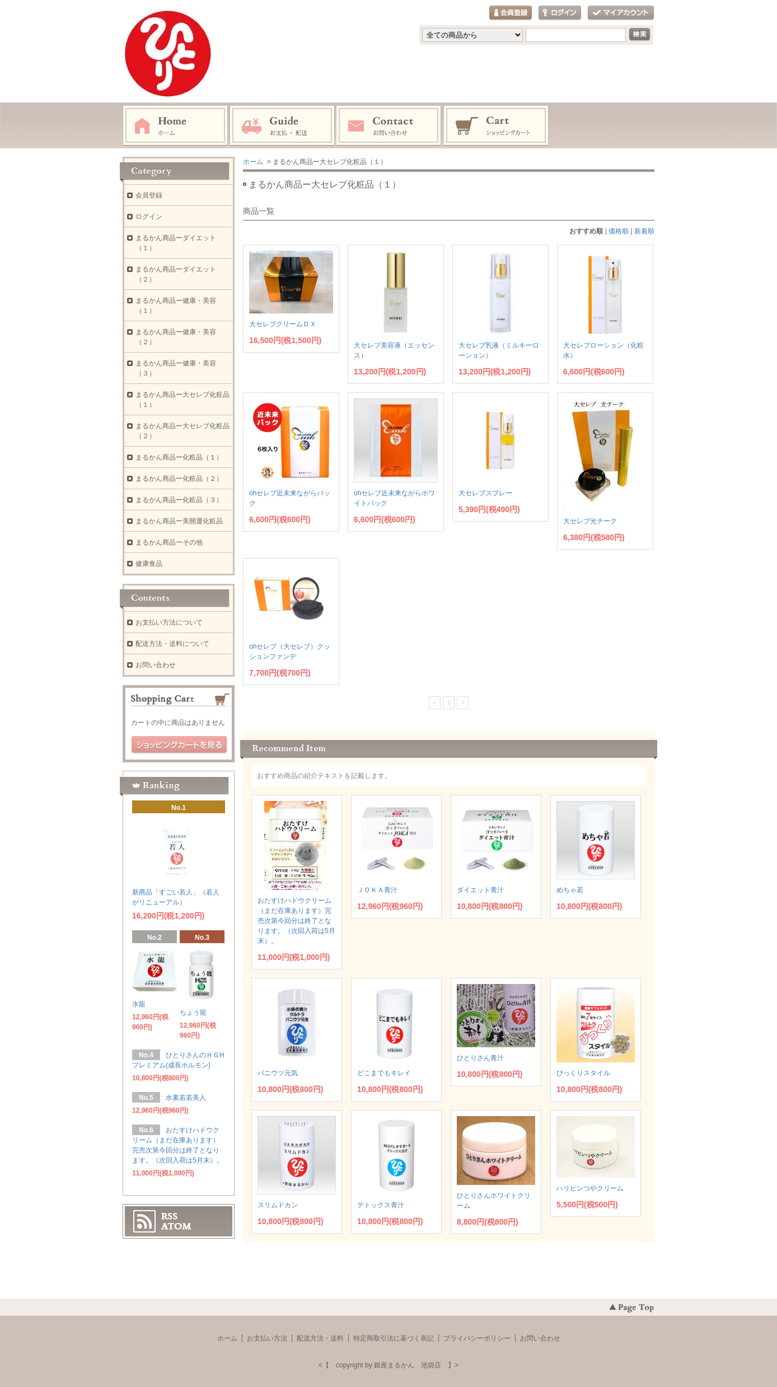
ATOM (176, 1226)
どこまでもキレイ (384, 1073)
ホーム (175, 126)
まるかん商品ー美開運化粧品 (179, 521)
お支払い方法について (169, 622)
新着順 (644, 231)
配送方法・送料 (320, 1338)
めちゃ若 (569, 890)
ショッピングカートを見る (179, 745)
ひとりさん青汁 (480, 1058)
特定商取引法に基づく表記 (393, 1338)
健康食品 (148, 564)
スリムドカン (278, 1205)
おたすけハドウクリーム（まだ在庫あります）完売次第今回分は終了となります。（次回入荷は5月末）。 (296, 921)
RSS (169, 1216)
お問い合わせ (389, 126)
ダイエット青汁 (480, 890)
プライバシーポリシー (477, 1338)
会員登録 (510, 13)
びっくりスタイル (583, 1073)
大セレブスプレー (485, 493)
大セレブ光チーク (590, 521)
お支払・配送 (282, 126)
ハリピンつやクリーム (590, 1188)
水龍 (139, 1004)
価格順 (619, 231)
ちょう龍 (193, 1012)
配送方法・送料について (172, 644)
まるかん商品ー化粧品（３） (179, 500)
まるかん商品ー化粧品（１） (179, 457)
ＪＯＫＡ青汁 (377, 890)
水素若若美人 (189, 1098)
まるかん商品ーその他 (169, 542)
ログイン (560, 13)
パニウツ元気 (278, 1073)
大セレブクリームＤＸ (282, 324)
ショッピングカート (496, 126)
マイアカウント (620, 13)
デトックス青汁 (380, 1205)
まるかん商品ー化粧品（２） (179, 478)
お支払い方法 (267, 1338)
